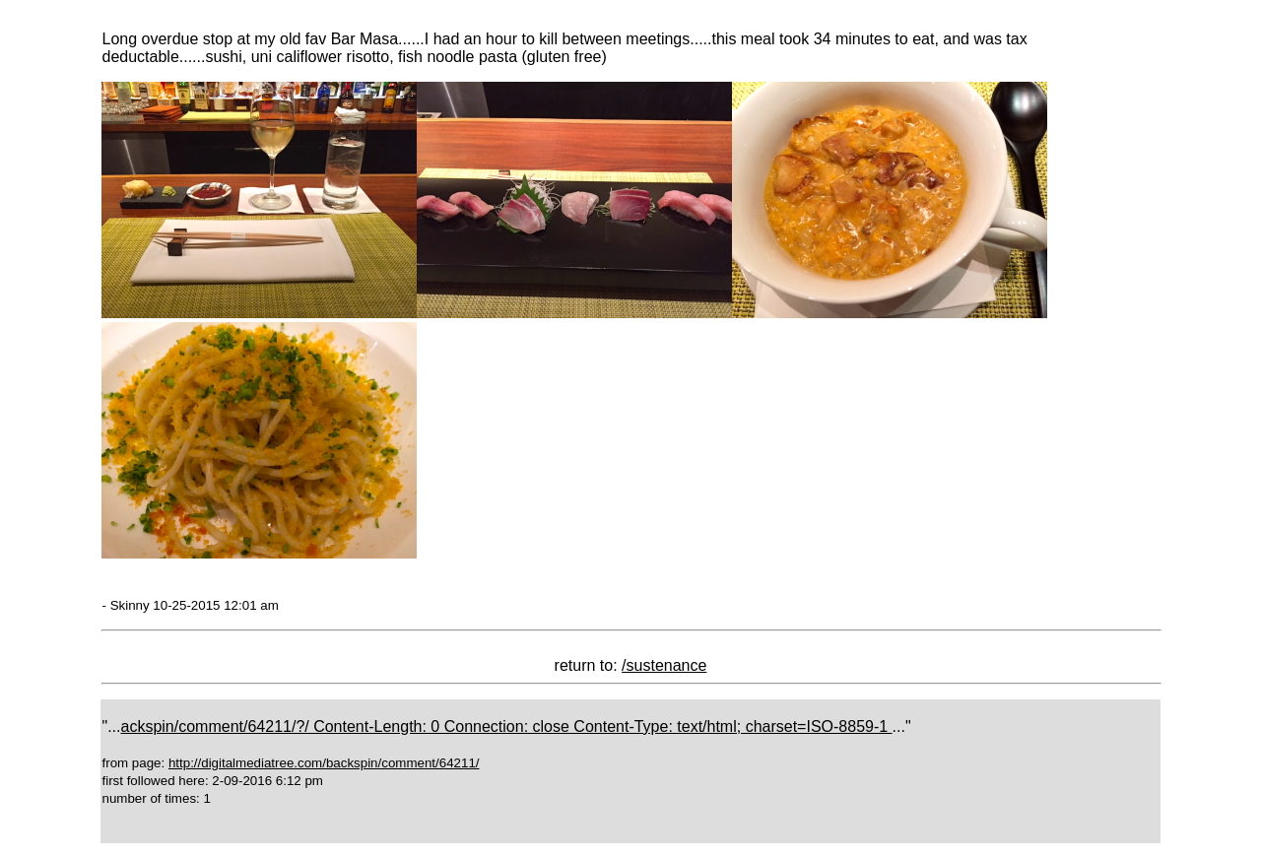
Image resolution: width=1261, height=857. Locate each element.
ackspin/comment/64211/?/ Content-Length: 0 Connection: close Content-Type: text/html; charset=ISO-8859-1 (507, 726)
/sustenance (664, 665)
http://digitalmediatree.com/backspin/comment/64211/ (324, 763)
